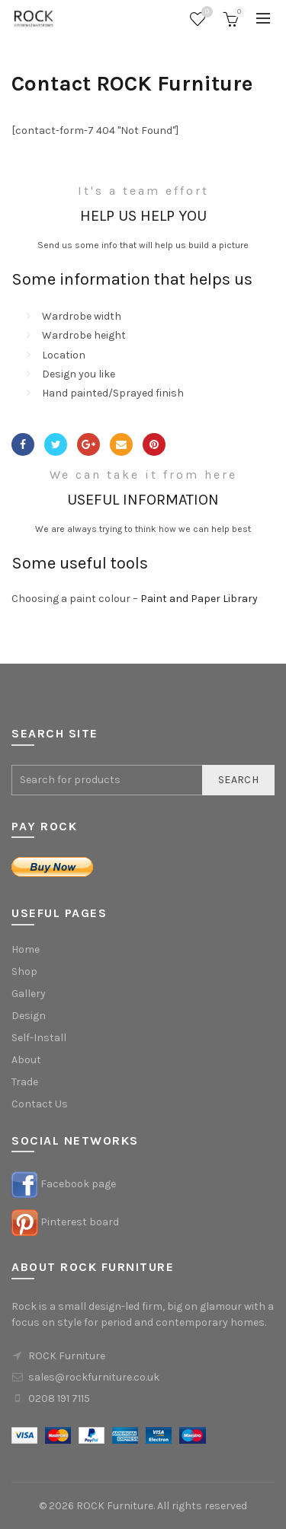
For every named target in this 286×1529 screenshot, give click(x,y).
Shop (24, 971)
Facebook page (78, 1183)
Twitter (56, 444)
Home (25, 949)
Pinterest (154, 444)
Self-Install (38, 1037)
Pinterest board (79, 1221)
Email (121, 444)
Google (88, 444)
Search (238, 779)
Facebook (23, 444)
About (26, 1059)
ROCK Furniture (114, 1505)
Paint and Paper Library (199, 598)
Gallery (28, 993)
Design (28, 1015)
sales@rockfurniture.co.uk (93, 1377)
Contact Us (39, 1103)
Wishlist (205, 13)
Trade (24, 1081)
